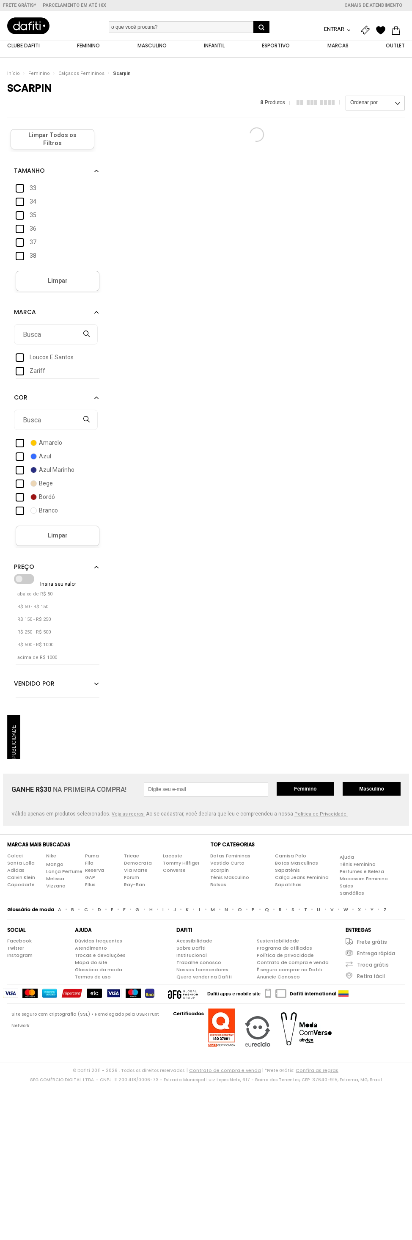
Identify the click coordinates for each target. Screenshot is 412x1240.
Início (13, 74)
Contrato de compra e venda (293, 963)
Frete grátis (372, 942)
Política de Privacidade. (321, 814)
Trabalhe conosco (198, 963)
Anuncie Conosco (278, 977)
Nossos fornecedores (202, 970)
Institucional (191, 956)
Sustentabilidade (278, 941)
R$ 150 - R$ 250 (34, 620)
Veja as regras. (128, 814)
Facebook (19, 941)
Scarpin (122, 74)
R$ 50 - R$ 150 (32, 607)
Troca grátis (373, 965)
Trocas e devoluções (100, 956)
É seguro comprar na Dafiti (289, 970)
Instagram (20, 956)
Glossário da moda (98, 970)
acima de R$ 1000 (37, 658)
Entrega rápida (376, 953)
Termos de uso (93, 977)
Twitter (15, 948)
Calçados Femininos (81, 74)
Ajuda (347, 857)
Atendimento (91, 948)
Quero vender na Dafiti (204, 977)
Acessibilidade (194, 941)
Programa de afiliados (284, 948)
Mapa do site (91, 963)
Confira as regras (317, 1070)
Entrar (335, 29)
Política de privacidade (285, 956)
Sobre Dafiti (191, 948)
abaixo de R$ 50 (34, 594)
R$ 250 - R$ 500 (34, 632)
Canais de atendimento (373, 5)
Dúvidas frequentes (98, 941)
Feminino (39, 74)
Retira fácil (371, 976)
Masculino (371, 789)
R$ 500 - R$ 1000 (35, 645)
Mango (54, 864)
